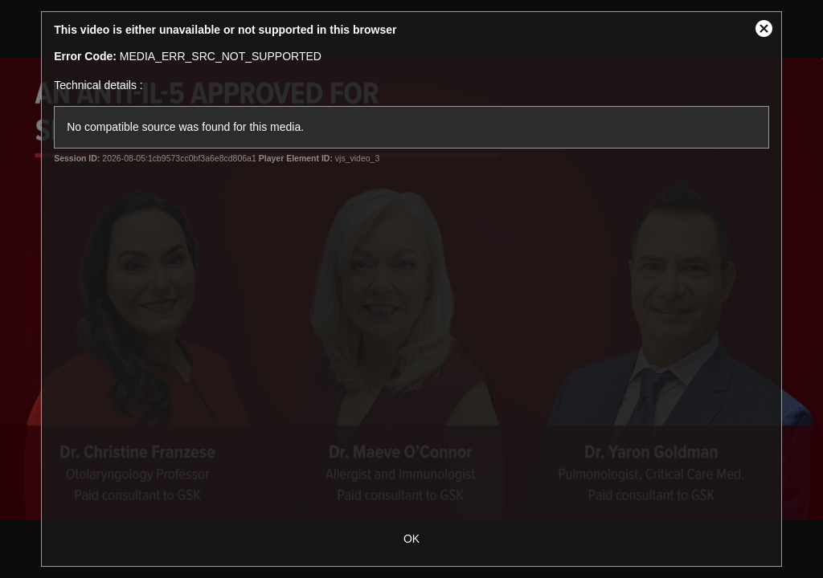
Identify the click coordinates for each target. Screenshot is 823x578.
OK (411, 538)
